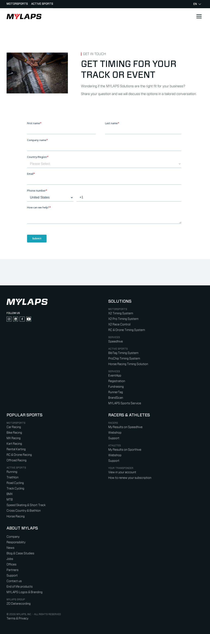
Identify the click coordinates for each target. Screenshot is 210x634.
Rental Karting (16, 449)
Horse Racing (16, 516)
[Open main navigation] (198, 16)
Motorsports (17, 3)
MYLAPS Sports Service (124, 403)
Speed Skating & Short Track (26, 505)
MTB (10, 499)
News (10, 547)
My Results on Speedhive (125, 427)
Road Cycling (15, 483)
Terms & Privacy (17, 618)
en (197, 4)
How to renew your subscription (129, 477)
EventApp (114, 375)
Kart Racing (14, 443)
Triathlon (12, 477)
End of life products (20, 586)
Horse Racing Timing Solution (128, 364)
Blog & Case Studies (20, 553)
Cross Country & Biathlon (24, 510)
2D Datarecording (19, 603)
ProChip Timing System (124, 358)
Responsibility (16, 542)
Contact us (14, 581)
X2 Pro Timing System (123, 318)
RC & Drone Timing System (126, 330)
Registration (116, 381)
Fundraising (116, 386)
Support (113, 438)
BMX (10, 494)
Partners (12, 570)
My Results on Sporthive (124, 449)
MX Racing (14, 438)
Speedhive (115, 341)
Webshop (114, 432)
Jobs (10, 558)
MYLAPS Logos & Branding (24, 592)
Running (12, 471)
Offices (11, 564)
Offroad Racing (16, 460)
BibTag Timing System (123, 353)
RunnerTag (115, 392)
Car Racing (14, 427)
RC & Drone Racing (19, 454)
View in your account (122, 472)
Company (13, 536)
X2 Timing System (120, 313)
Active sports (42, 3)
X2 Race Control (119, 324)
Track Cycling (15, 488)
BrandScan (115, 397)
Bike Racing (14, 432)
